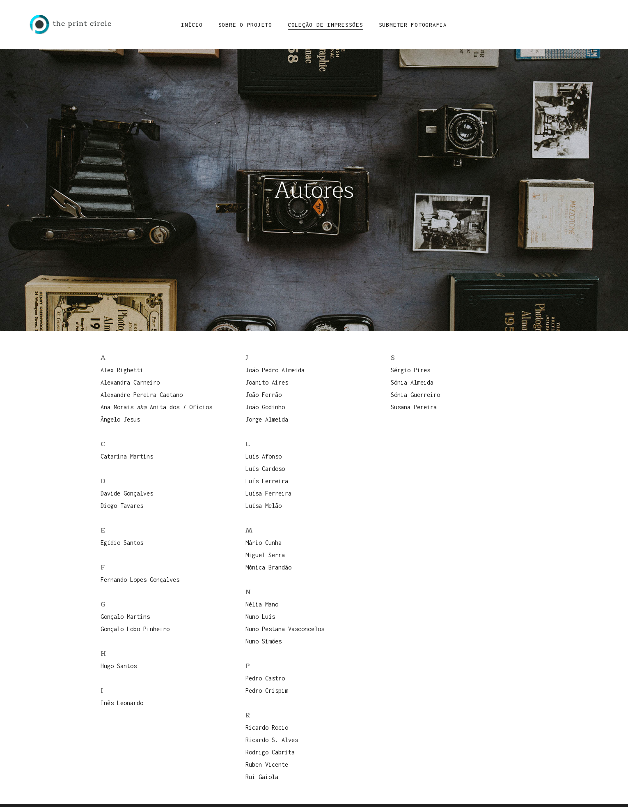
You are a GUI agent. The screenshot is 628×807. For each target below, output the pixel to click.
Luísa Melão (263, 505)
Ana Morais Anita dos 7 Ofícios (156, 407)
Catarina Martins (127, 456)
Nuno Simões (263, 641)
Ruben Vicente (266, 764)
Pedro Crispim (266, 690)
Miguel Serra (265, 554)
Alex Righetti (122, 370)
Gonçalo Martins (125, 616)
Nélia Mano (261, 604)
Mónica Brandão (268, 567)
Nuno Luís (260, 616)
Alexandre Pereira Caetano (142, 394)
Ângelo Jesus (120, 419)
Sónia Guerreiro (415, 394)
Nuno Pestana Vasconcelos (284, 628)
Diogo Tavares (122, 505)
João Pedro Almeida (275, 370)
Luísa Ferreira (268, 493)
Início (192, 24)
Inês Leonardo (122, 702)
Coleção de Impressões (325, 24)
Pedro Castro (265, 678)
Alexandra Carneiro (130, 382)
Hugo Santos (119, 665)
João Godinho (265, 407)
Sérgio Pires (410, 370)
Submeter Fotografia (413, 24)
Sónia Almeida (412, 382)
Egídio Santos (122, 542)
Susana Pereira (414, 407)
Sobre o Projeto (245, 24)
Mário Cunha (263, 542)
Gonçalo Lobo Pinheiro (135, 628)
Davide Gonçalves (127, 493)
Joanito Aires (266, 382)
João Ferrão (263, 394)
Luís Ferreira (266, 480)
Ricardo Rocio (266, 727)
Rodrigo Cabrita (270, 752)
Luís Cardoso (265, 468)
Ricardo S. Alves (271, 739)
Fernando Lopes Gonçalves (140, 579)
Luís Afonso (263, 456)
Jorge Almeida (266, 419)
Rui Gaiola (261, 776)
